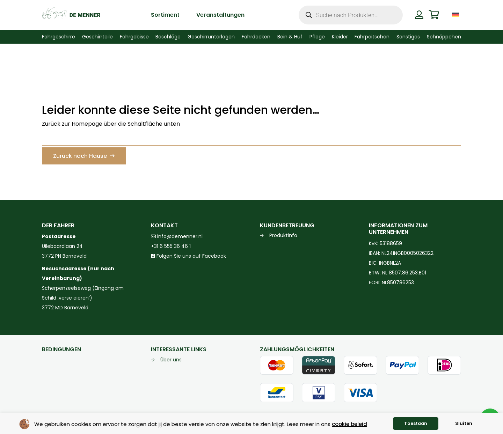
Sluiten (463, 423)
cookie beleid (349, 424)
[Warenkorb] (434, 15)
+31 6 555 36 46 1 (171, 246)
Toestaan (415, 423)
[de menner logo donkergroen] (71, 15)
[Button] (419, 15)
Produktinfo (283, 235)
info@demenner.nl (177, 236)
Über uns (171, 359)
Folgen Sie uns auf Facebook (190, 255)
